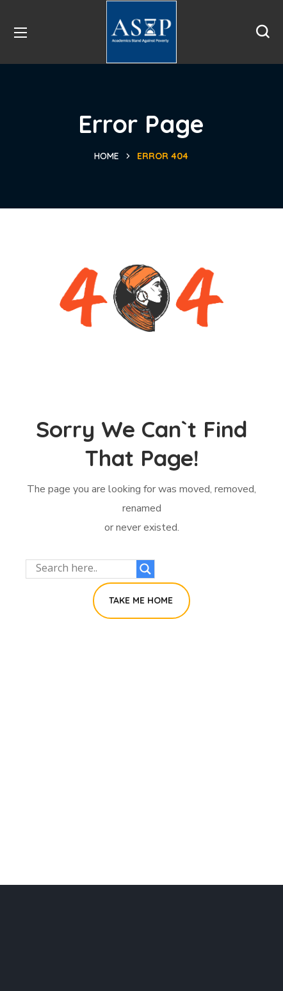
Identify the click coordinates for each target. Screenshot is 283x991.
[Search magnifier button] (145, 569)
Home (106, 156)
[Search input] (84, 569)
